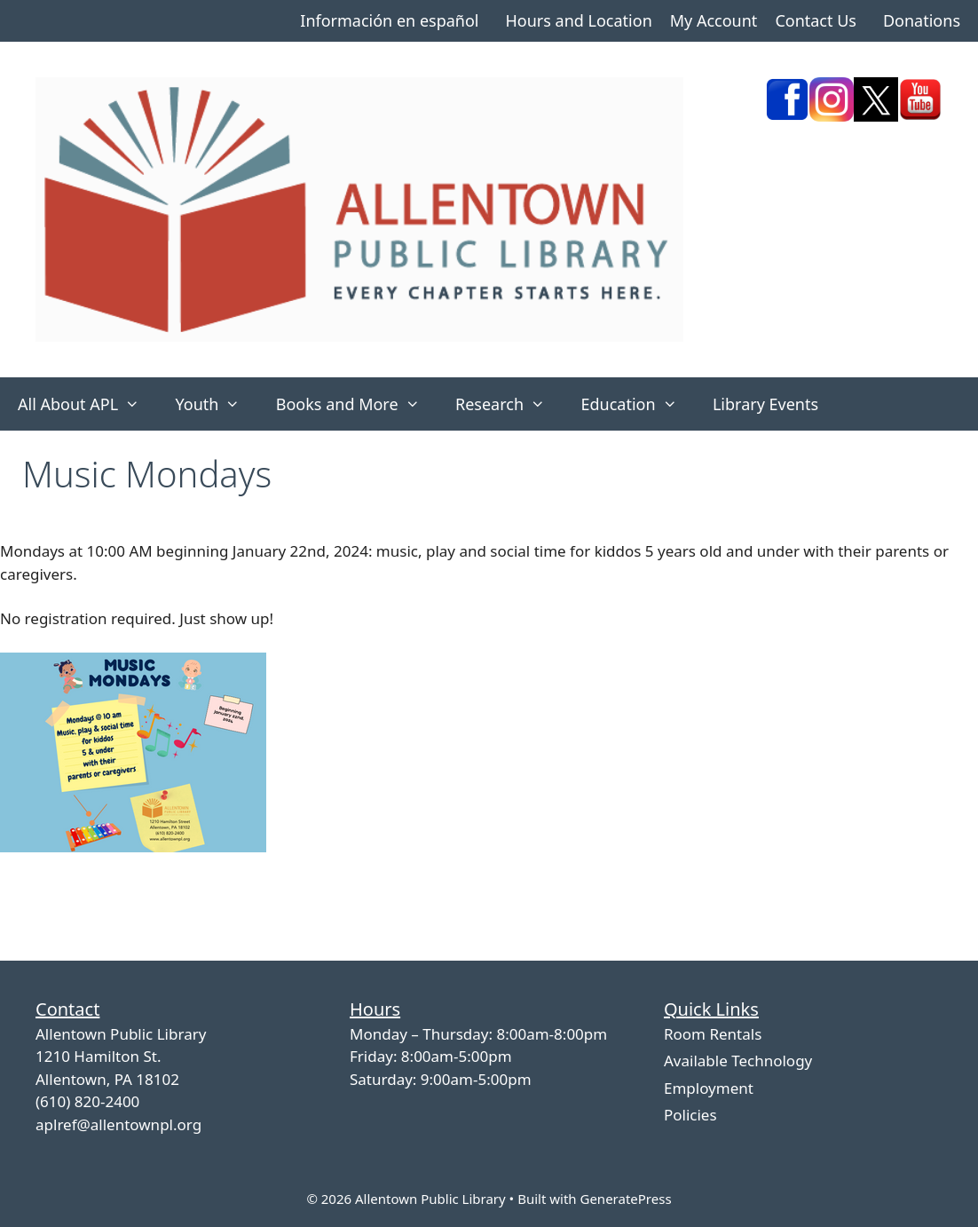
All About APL (87, 404)
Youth (216, 404)
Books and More (357, 404)
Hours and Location (578, 20)
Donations (921, 20)
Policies (690, 1114)
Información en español (389, 20)
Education (637, 404)
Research (509, 404)
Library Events (765, 404)
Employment (708, 1088)
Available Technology (738, 1060)
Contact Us (815, 20)
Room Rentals (712, 1034)
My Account (714, 20)
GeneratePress (625, 1198)
